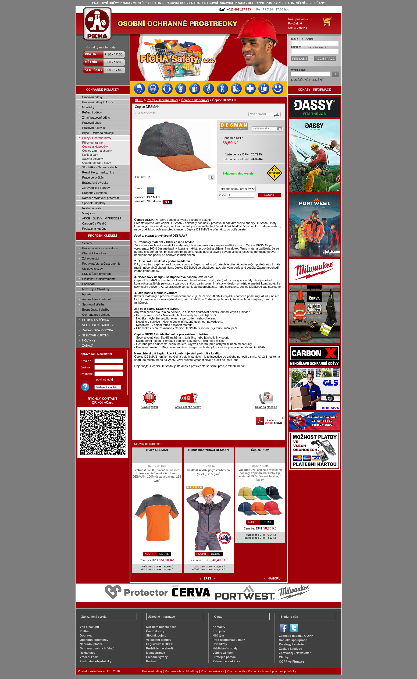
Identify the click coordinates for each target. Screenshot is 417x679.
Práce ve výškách (93, 177)
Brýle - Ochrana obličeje (98, 132)
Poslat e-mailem (261, 128)
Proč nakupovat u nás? (229, 639)
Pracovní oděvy (92, 97)
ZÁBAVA (88, 345)
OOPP (139, 100)
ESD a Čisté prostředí (96, 273)
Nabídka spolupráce (293, 640)
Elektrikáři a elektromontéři (99, 278)
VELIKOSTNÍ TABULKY (98, 325)
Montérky (88, 107)
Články (284, 657)
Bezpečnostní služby (95, 309)
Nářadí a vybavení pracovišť (100, 198)
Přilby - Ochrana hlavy (96, 138)
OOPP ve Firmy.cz (291, 661)
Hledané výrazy (157, 657)
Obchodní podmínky (94, 639)
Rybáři (86, 294)
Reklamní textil (92, 208)
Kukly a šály (90, 154)
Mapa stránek (155, 652)
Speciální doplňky (93, 203)
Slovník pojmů (149, 405)
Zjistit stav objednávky (96, 661)
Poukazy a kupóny (94, 228)
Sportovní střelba (93, 304)
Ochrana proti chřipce (96, 314)
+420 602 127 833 (239, 9)
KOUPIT (269, 194)
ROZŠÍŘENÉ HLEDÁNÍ (307, 79)
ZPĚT (207, 578)
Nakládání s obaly (225, 648)
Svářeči (87, 243)
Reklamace (87, 652)
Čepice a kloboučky (95, 146)
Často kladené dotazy (188, 405)
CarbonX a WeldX (94, 223)
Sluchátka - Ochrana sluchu (100, 167)
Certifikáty (220, 644)
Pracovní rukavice (94, 127)
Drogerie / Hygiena (94, 192)
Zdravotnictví (90, 258)
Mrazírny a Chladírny (96, 289)
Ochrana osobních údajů (97, 648)
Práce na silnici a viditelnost (100, 248)
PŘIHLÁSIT (300, 58)
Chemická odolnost (95, 253)
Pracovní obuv (91, 122)
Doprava (86, 635)
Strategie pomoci (225, 657)
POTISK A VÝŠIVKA (95, 320)
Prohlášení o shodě (159, 648)
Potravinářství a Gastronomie (101, 263)
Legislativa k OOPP (159, 644)
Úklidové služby (92, 268)
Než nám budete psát (161, 626)
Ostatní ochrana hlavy (96, 162)
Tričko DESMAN (157, 450)
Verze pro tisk (258, 114)
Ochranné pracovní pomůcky (277, 671)
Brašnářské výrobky (95, 182)
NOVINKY (89, 340)
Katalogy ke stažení (292, 644)
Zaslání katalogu (290, 648)
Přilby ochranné (92, 142)
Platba (84, 631)
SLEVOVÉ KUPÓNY (95, 335)
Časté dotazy (155, 631)
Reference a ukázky (226, 661)
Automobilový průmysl (96, 299)
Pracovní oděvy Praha (241, 671)
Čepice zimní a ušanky (97, 150)
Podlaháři (88, 284)
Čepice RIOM (260, 450)
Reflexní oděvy (92, 112)
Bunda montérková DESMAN (208, 450)
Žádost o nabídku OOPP (296, 635)
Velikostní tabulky (158, 639)
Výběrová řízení (223, 652)
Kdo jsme (219, 631)
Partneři (152, 661)
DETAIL (164, 553)
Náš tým (218, 635)
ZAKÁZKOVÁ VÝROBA (97, 330)
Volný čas (88, 213)
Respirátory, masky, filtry (98, 172)
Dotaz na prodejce (266, 405)
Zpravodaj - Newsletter (295, 653)
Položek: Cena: (298, 23)
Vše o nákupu (89, 626)
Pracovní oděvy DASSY (97, 102)
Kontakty (219, 626)
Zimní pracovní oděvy (96, 117)
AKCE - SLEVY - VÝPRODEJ (101, 218)
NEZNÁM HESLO (317, 47)
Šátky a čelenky (92, 158)
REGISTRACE (325, 58)
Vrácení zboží (89, 657)
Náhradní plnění (91, 644)
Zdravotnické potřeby (96, 187)
